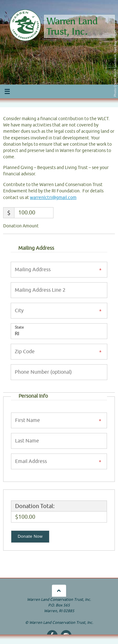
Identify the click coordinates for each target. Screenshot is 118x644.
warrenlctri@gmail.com (53, 197)
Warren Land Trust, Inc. (72, 26)
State (19, 327)
